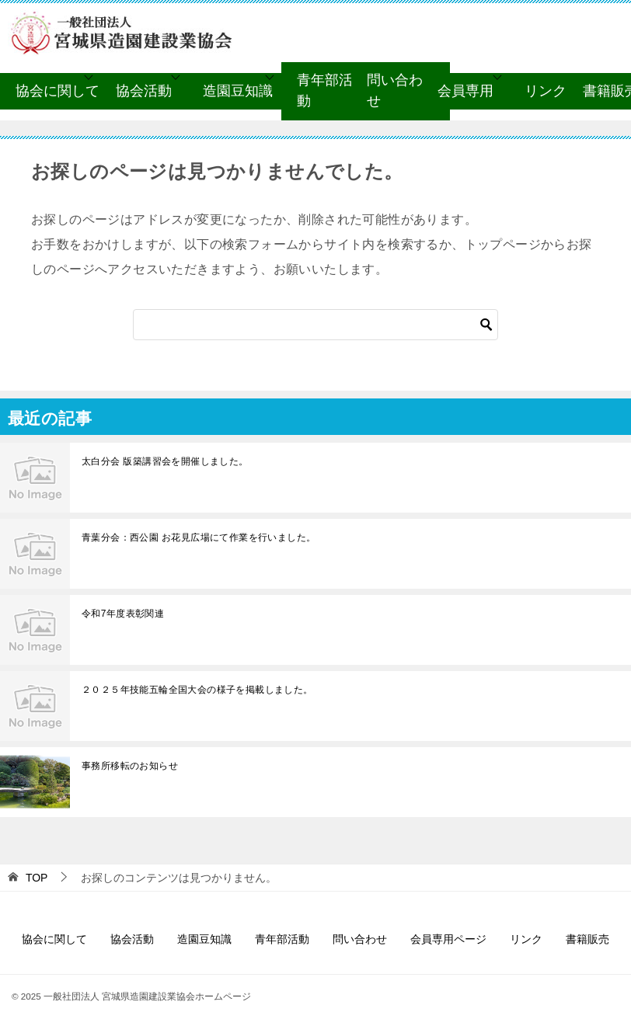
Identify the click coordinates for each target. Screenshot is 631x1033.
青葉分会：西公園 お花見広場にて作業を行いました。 (199, 537)
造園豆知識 (238, 91)
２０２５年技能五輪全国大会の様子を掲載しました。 (197, 689)
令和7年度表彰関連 (123, 613)
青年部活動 (325, 90)
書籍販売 (587, 939)
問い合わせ (395, 90)
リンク (546, 91)
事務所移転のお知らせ (130, 765)
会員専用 (465, 91)
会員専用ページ (448, 939)
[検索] (315, 324)
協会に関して (57, 91)
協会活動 (144, 91)
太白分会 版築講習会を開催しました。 (165, 461)
